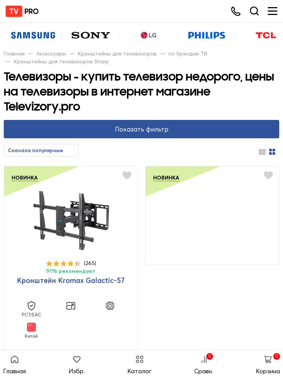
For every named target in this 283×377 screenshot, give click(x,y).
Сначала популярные (35, 150)
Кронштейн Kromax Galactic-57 (71, 280)
